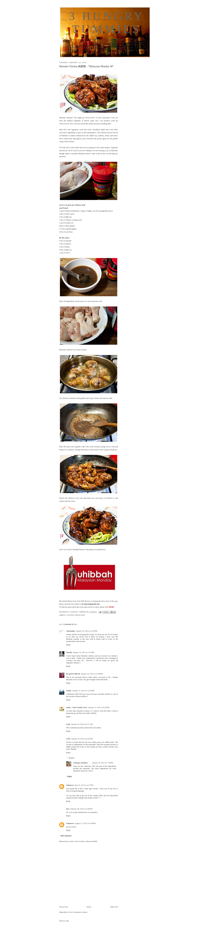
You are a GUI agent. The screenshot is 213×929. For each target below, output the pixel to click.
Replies (72, 758)
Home (89, 907)
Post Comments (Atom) (78, 912)
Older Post (114, 907)
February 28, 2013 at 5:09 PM (81, 809)
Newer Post (63, 907)
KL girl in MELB (73, 674)
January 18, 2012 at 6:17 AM (82, 724)
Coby (68, 724)
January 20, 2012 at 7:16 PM (102, 763)
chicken (70, 615)
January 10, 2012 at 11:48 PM (92, 674)
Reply (68, 645)
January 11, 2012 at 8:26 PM (98, 707)
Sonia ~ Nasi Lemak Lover (76, 707)
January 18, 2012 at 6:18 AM (82, 739)
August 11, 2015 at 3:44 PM (85, 823)
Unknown (70, 785)
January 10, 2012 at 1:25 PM (83, 652)
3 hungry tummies (80, 763)
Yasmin (69, 652)
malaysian (80, 615)
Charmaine (70, 631)
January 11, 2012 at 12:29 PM (83, 690)
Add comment (65, 836)
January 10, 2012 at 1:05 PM (86, 631)
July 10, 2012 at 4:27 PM (84, 785)
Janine (68, 690)
